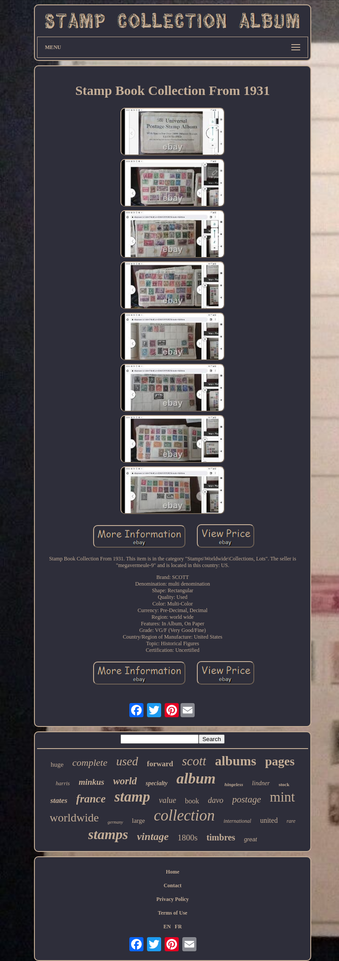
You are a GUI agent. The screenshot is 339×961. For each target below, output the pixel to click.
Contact (173, 885)
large (138, 820)
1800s (187, 837)
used (127, 761)
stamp (132, 797)
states (59, 800)
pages (279, 761)
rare (290, 821)
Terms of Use (173, 913)
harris (63, 783)
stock (284, 784)
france (91, 799)
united (269, 820)
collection (184, 815)
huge (57, 764)
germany (115, 822)
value (167, 800)
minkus (91, 782)
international (238, 821)
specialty (157, 783)
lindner (261, 783)
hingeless (234, 784)
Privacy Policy (172, 899)
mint (282, 797)
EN (167, 926)
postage (246, 799)
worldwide (74, 817)
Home (173, 872)
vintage (153, 836)
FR (178, 926)
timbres (221, 837)
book (192, 801)
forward (160, 764)
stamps (108, 834)
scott (194, 761)
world (125, 781)
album (196, 778)
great (250, 839)
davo (215, 800)
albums (235, 760)
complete (89, 762)
